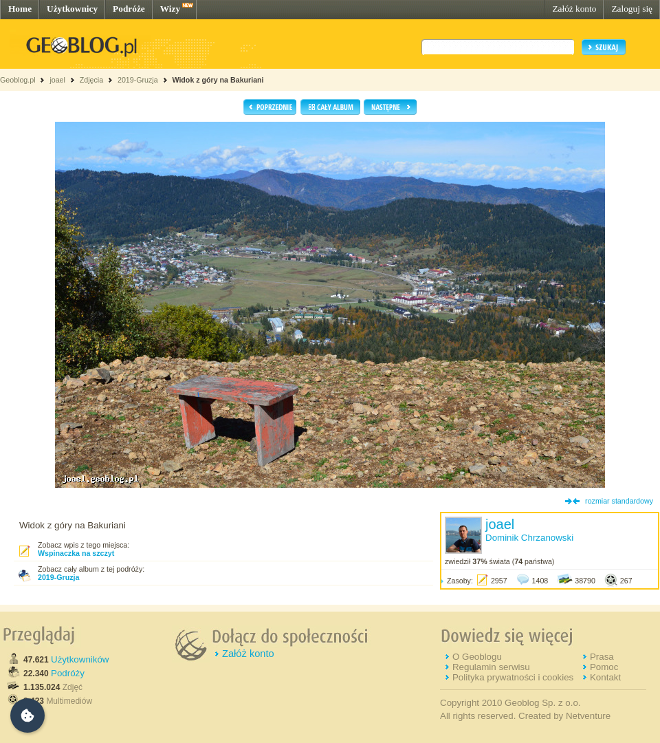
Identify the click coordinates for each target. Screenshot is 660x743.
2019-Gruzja (138, 80)
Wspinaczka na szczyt (76, 553)
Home (20, 8)
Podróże (129, 8)
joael (57, 80)
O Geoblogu (477, 657)
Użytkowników (80, 659)
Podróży (68, 673)
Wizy (170, 8)
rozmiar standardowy (619, 501)
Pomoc (604, 667)
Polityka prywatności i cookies (512, 677)
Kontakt (605, 677)
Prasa (602, 657)
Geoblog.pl (18, 80)
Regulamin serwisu (491, 667)
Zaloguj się (631, 8)
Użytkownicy (72, 8)
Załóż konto (574, 8)
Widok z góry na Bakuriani (217, 80)
